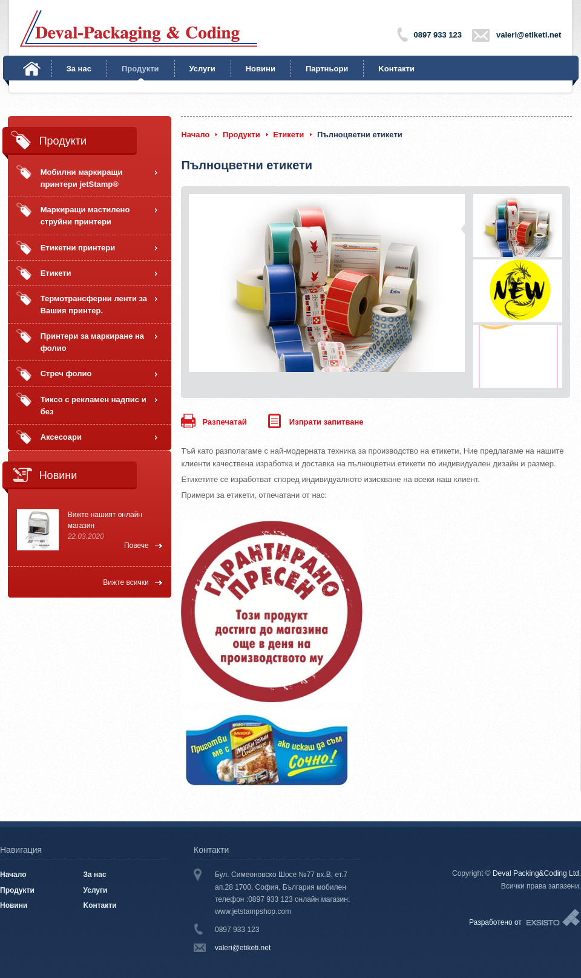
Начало (31, 68)
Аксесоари (61, 437)
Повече (136, 545)
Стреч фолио (66, 373)
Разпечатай (224, 421)
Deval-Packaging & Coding (138, 28)
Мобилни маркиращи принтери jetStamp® (82, 178)
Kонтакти (396, 68)
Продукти (140, 68)
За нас (79, 68)
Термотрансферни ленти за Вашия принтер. (94, 304)
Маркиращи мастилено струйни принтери (85, 215)
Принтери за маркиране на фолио (92, 342)
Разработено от (495, 922)
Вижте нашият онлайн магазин (105, 520)
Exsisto (554, 918)
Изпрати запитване (326, 421)
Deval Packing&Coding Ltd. (537, 873)
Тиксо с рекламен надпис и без (93, 405)
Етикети (56, 273)
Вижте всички (125, 582)
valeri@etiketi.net (528, 34)
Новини (260, 68)
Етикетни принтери (78, 247)
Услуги (202, 68)
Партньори (327, 68)
